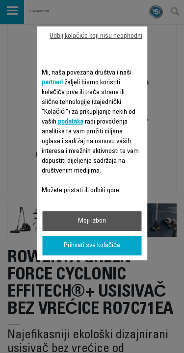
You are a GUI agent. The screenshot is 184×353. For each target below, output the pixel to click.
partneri (52, 82)
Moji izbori (92, 221)
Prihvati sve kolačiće (92, 245)
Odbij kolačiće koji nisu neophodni (96, 36)
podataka (70, 122)
